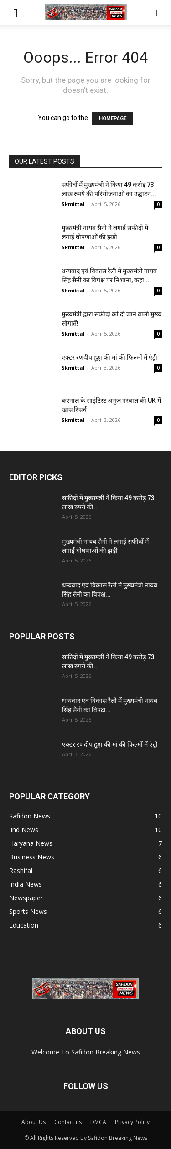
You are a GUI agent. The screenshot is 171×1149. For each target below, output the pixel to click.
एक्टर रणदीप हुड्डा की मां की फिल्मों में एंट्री (109, 357)
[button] (15, 12)
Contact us (68, 1122)
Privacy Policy (132, 1122)
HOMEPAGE (112, 118)
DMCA (98, 1122)
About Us (33, 1122)
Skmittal (73, 204)
